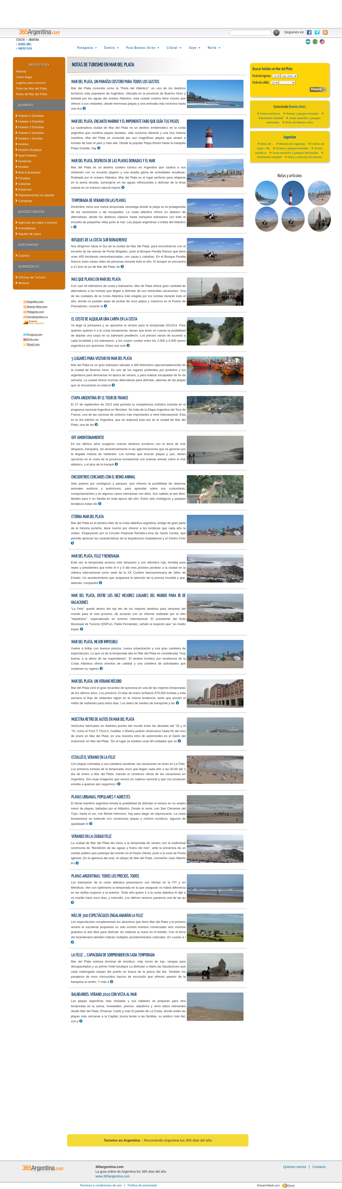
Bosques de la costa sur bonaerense (99, 240)
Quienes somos (294, 1167)
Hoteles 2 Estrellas (29, 133)
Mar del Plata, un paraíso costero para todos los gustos (115, 82)
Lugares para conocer (31, 83)
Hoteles (22, 144)
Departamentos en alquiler (34, 195)
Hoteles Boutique (28, 150)
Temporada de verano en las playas (98, 200)
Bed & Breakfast (28, 172)
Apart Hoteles (26, 155)
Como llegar (24, 77)
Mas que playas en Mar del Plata (96, 279)
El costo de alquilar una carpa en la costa (104, 319)
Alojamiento (26, 105)
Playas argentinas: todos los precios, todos (105, 876)
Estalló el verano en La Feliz (93, 757)
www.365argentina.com (112, 1176)
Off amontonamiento (87, 437)
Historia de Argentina (292, 143)
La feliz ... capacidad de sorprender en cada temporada (113, 955)
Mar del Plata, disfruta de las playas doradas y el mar (113, 161)
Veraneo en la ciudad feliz (91, 836)
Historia (21, 71)
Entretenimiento (28, 245)
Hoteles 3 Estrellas (29, 127)
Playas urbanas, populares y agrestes (100, 797)
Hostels (22, 167)
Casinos (22, 255)
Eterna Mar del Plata (87, 517)
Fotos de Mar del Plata (31, 88)
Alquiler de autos (28, 234)
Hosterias (23, 161)
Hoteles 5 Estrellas (29, 116)
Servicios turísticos (31, 211)
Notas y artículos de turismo (304, 157)
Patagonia (87, 47)
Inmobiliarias (25, 228)
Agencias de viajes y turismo (36, 222)
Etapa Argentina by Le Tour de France (99, 398)
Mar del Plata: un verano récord (96, 681)
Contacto (319, 1167)
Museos (22, 283)
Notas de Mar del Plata (31, 94)
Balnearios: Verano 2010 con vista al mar (104, 994)
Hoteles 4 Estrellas (29, 121)
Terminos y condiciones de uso (101, 1185)
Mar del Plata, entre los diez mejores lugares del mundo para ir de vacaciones (128, 599)
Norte (214, 47)
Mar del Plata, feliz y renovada (95, 556)
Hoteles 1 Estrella (29, 138)
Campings (23, 201)
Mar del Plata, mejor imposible (94, 642)
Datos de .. (266, 143)
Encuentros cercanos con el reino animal (103, 477)
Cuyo (194, 47)
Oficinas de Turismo (30, 277)
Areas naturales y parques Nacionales (295, 152)
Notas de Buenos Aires (299, 122)
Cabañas (23, 184)
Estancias (23, 189)
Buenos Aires (24, 44)
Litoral (174, 47)
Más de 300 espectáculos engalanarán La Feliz (107, 915)
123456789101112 (289, 76)
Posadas (22, 178)
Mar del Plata (25, 48)
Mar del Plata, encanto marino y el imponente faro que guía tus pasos (125, 121)
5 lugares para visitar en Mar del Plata (101, 358)
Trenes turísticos (270, 113)
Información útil (29, 266)
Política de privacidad (142, 1185)
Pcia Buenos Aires (142, 47)
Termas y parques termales (302, 113)
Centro (111, 47)
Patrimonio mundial (271, 118)
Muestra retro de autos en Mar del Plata (102, 719)
